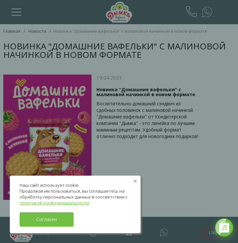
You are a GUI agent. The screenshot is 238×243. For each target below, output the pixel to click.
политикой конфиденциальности (54, 203)
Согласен (46, 219)
